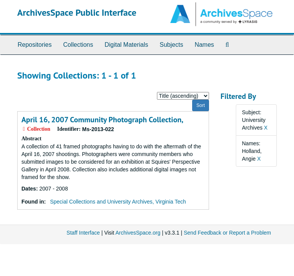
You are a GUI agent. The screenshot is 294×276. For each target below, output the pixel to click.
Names (204, 44)
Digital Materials (126, 44)
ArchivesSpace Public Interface (76, 12)
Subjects (171, 44)
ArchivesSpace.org (137, 233)
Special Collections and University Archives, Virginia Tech (118, 202)
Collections (78, 44)
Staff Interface (83, 233)
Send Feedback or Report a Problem (227, 233)
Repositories (35, 44)
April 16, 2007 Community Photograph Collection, (102, 120)
